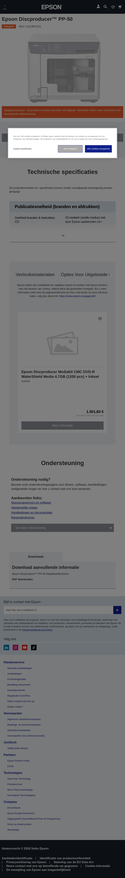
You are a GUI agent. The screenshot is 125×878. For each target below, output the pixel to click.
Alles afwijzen (70, 149)
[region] (62, 143)
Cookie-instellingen (22, 148)
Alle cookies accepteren (98, 149)
